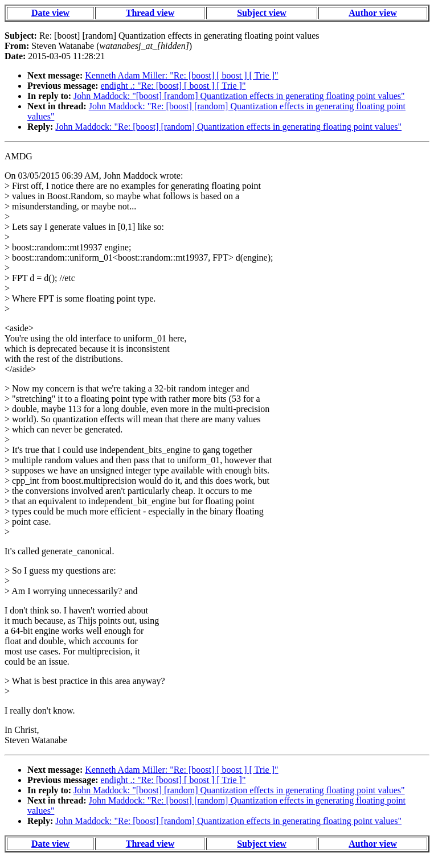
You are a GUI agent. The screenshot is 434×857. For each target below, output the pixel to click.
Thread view (150, 13)
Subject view (261, 13)
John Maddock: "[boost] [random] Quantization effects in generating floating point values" (239, 96)
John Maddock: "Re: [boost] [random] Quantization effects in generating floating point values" (228, 126)
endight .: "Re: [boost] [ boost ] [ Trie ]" (173, 85)
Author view (373, 13)
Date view (50, 13)
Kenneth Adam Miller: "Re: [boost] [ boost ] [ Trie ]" (181, 75)
